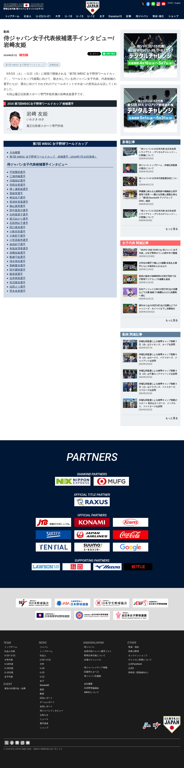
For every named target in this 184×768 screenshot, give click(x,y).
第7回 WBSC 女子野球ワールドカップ (25, 64)
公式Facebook (135, 664)
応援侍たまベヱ (91, 672)
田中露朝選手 (17, 269)
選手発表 (44, 723)
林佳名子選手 (17, 197)
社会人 (43, 655)
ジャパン (44, 647)
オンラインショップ (137, 655)
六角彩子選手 (17, 235)
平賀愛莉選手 (17, 172)
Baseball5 (44, 685)
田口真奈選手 (17, 227)
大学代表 (8, 660)
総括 (42, 689)
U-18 (42, 668)
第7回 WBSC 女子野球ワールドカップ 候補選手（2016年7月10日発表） (53, 156)
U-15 (42, 672)
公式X (131, 668)
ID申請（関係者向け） (139, 672)
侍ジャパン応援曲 (92, 676)
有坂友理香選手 (19, 248)
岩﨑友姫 (54, 64)
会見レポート (46, 706)
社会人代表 (9, 651)
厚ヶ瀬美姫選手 (19, 188)
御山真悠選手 (17, 205)
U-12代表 (8, 672)
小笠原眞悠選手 (19, 239)
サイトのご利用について (140, 660)
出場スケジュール (92, 660)
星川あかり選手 (19, 218)
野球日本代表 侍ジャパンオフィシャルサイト (25, 6)
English (177, 3)
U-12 (42, 676)
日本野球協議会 (91, 688)
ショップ (44, 727)
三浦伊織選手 (17, 176)
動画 (42, 693)
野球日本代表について (94, 655)
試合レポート (46, 698)
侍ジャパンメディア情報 (95, 667)
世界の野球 (133, 651)
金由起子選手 (17, 244)
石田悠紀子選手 (19, 222)
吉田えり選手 (17, 286)
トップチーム (10, 647)
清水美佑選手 (17, 261)
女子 (42, 681)
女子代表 (8, 676)
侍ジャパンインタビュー (51, 710)
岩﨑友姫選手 (17, 252)
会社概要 (88, 684)
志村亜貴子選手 (19, 214)
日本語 (170, 3)
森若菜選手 (16, 273)
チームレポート (47, 702)
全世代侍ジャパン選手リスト (98, 651)
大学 (42, 664)
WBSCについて (91, 692)
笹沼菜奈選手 (17, 282)
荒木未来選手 (17, 290)
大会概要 (15, 152)
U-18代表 (8, 664)
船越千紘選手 (17, 256)
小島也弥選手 (17, 231)
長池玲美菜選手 (19, 201)
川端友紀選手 (17, 180)
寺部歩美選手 (17, 184)
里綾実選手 (16, 193)
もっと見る (171, 228)
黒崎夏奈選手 (17, 265)
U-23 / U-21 (9, 655)
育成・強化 (133, 647)
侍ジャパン (89, 647)
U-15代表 (8, 668)
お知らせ (44, 715)
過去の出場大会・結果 (15, 688)
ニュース (44, 719)
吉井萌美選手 (17, 278)
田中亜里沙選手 (19, 210)
